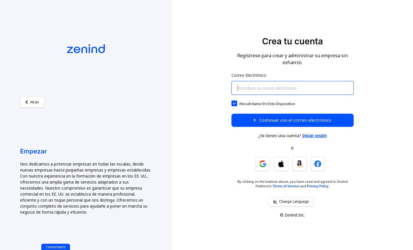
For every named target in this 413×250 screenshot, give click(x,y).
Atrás (32, 102)
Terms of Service (285, 186)
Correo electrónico (248, 75)
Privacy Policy (317, 186)
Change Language (291, 201)
